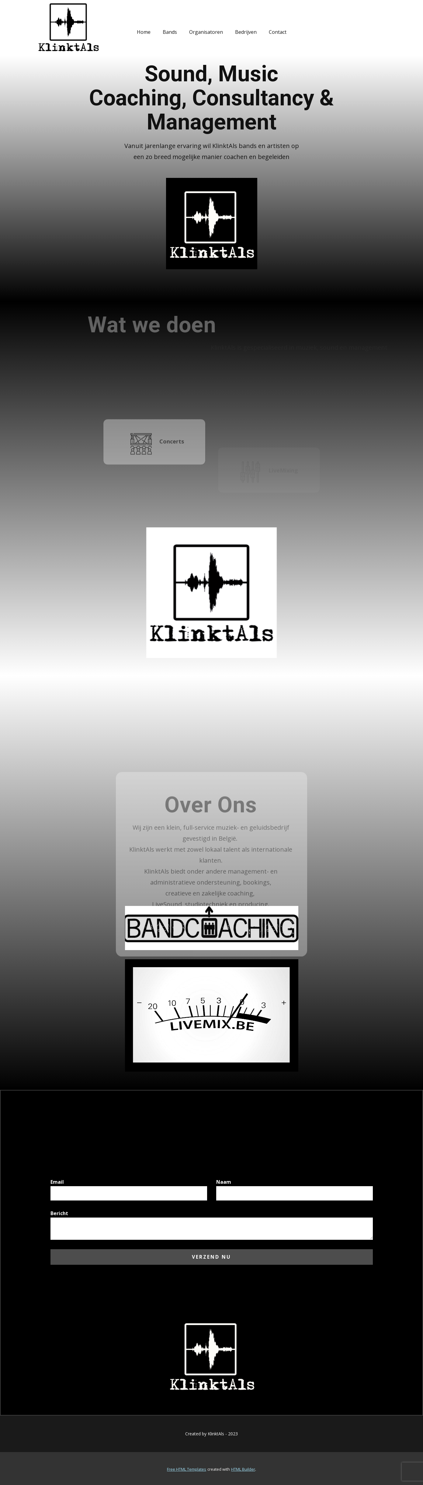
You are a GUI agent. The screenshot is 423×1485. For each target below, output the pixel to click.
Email (57, 1182)
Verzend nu (211, 1256)
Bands (170, 32)
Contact (277, 32)
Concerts (157, 457)
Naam (223, 1182)
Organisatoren (206, 32)
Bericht (59, 1213)
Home (144, 32)
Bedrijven (246, 32)
